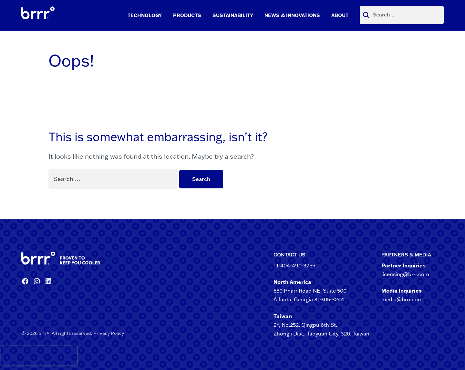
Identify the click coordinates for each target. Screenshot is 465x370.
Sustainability (232, 15)
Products (187, 15)
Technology (145, 15)
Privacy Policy (108, 333)
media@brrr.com (402, 299)
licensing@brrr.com (405, 274)
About (339, 15)
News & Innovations (292, 15)
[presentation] (12, 355)
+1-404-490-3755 (294, 265)
